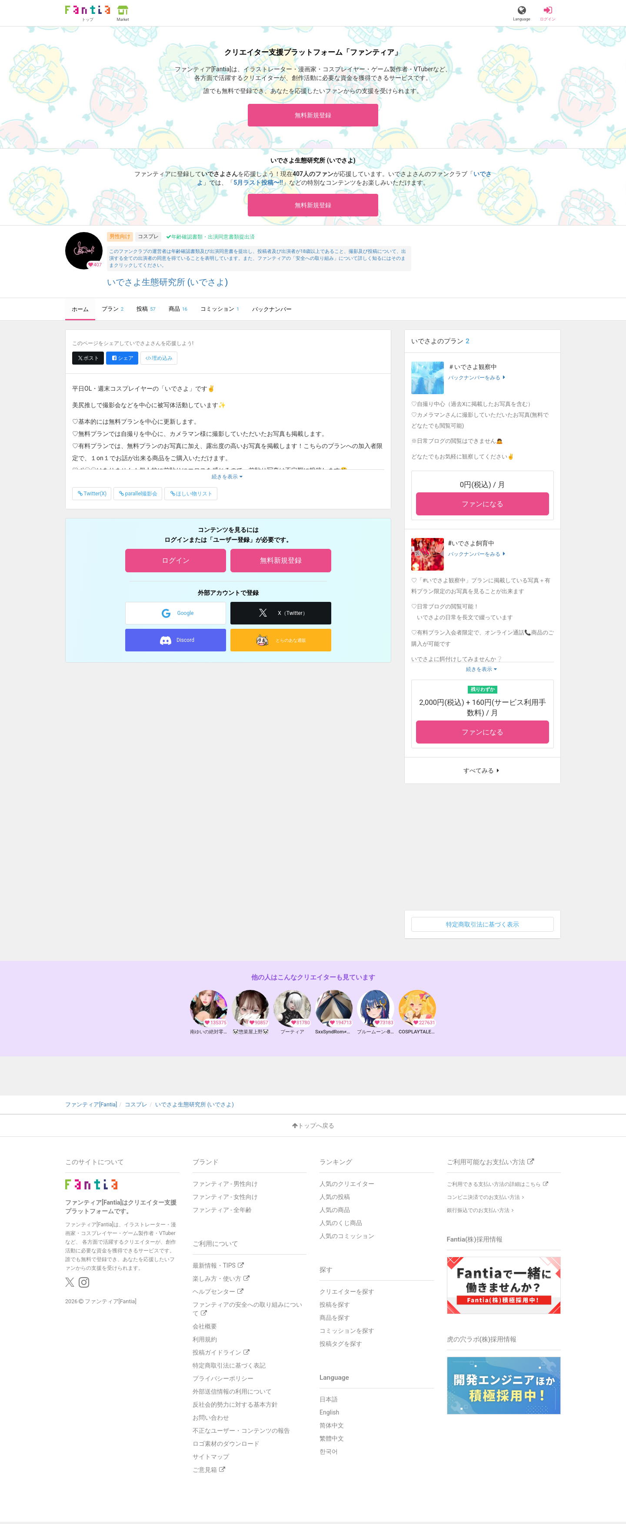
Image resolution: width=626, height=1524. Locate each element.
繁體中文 (332, 1440)
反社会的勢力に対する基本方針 (235, 1406)
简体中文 (332, 1427)
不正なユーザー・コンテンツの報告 (241, 1432)
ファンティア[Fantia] (111, 1303)
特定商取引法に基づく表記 (229, 1367)
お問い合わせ (211, 1419)
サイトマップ (211, 1458)
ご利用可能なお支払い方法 (490, 1164)
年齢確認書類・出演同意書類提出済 (210, 239)
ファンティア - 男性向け (225, 1185)
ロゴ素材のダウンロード (226, 1445)
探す (326, 1272)
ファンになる (482, 506)
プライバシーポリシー (223, 1380)
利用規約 (205, 1341)
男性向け (120, 239)
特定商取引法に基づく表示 (482, 926)
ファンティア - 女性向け (225, 1198)
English (329, 1414)
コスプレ (148, 239)
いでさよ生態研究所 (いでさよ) (167, 285)
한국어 (329, 1453)
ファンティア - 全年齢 (222, 1212)
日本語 (329, 1401)
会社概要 (205, 1328)
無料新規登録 (313, 115)
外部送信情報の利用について (232, 1393)
